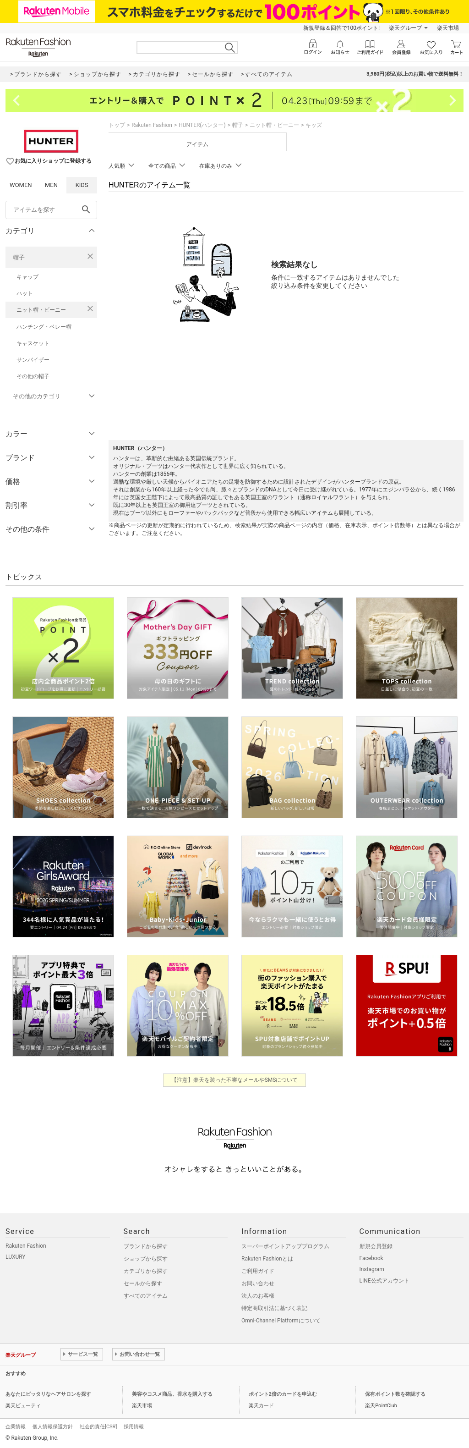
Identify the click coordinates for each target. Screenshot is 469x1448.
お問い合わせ (257, 1283)
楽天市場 (448, 28)
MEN (51, 185)
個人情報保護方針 (53, 1427)
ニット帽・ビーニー (41, 310)
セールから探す (143, 1283)
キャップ (27, 277)
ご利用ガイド (257, 1271)
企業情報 (15, 1427)
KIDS (82, 185)
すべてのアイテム (146, 1296)
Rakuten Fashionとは (267, 1258)
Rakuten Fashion (151, 125)
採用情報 (134, 1427)
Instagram (372, 1269)
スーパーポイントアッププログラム (285, 1246)
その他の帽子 (32, 376)
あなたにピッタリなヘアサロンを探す (48, 1394)
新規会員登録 (376, 1246)
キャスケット (32, 343)
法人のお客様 (257, 1296)
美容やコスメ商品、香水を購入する (172, 1394)
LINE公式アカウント (384, 1280)
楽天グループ (405, 28)
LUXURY (15, 1257)
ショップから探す (146, 1258)
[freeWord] (51, 210)
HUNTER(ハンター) (202, 125)
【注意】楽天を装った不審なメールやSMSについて (234, 1080)
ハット (24, 293)
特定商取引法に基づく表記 (274, 1308)
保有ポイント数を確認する (395, 1394)
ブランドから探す (146, 1246)
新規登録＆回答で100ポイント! (341, 28)
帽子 (19, 257)
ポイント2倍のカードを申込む (283, 1394)
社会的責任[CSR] (98, 1427)
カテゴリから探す (146, 1271)
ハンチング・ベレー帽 (43, 327)
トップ (117, 125)
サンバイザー (32, 360)
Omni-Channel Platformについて (281, 1320)
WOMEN (21, 185)
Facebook (371, 1258)
